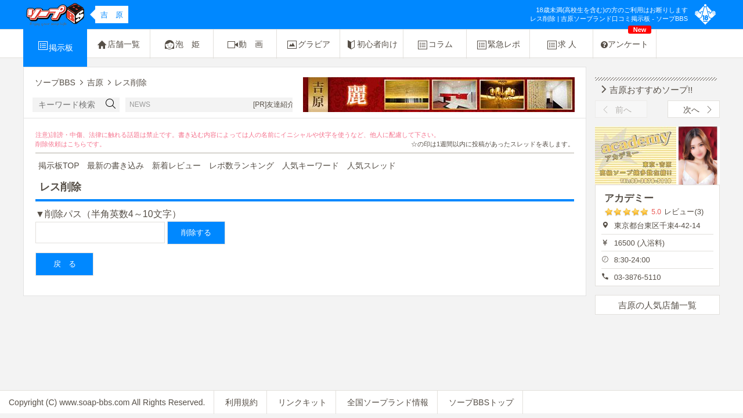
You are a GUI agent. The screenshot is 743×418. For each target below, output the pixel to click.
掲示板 (55, 45)
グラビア (308, 45)
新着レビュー (176, 165)
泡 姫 (182, 45)
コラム (435, 45)
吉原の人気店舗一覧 (657, 305)
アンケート (626, 39)
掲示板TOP (59, 165)
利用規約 (241, 402)
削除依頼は (51, 143)
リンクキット (302, 402)
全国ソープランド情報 (387, 402)
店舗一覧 (118, 44)
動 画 (245, 45)
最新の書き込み (115, 165)
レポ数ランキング (241, 165)
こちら (76, 143)
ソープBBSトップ (481, 402)
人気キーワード (310, 165)
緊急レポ (498, 45)
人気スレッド (371, 165)
